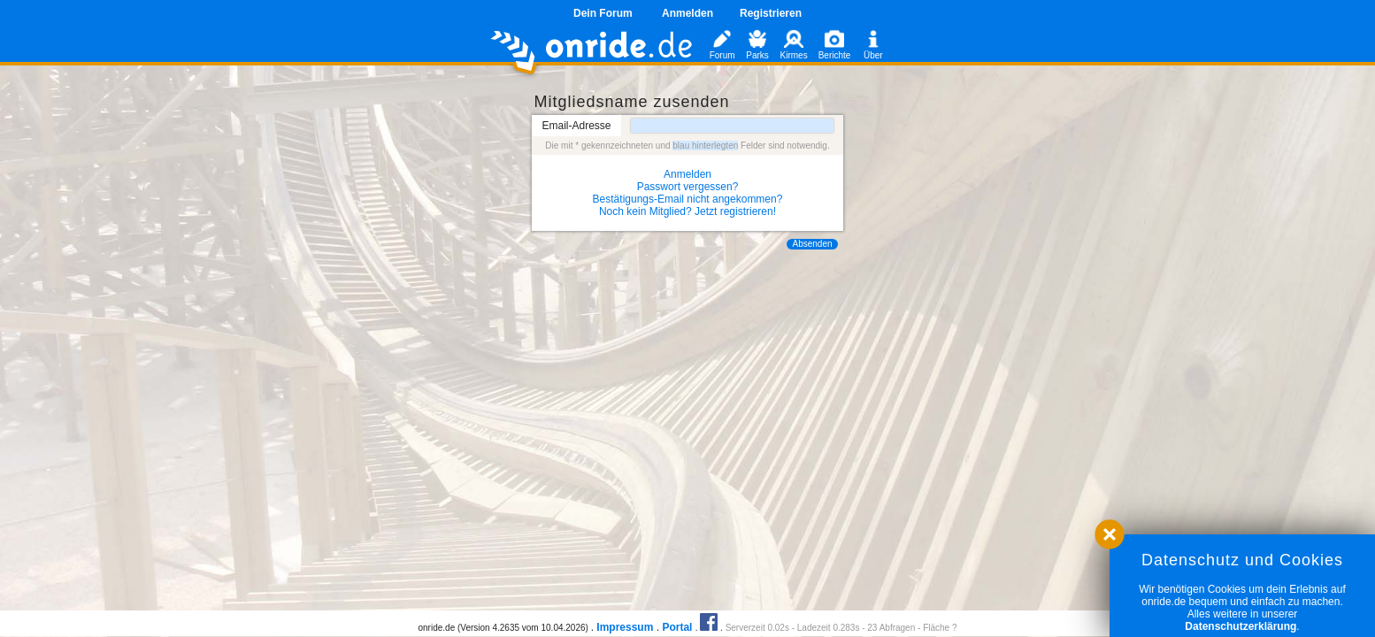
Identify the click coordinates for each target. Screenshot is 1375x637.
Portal (677, 627)
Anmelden (687, 13)
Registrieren (771, 13)
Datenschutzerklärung (1240, 626)
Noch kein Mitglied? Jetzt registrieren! (687, 211)
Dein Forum (603, 13)
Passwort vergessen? (688, 186)
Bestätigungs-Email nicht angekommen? (688, 199)
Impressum (624, 627)
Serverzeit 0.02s (757, 628)
